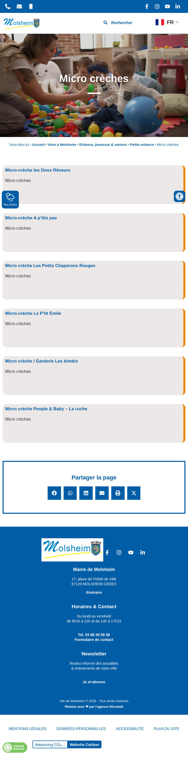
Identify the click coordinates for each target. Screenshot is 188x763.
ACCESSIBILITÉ (130, 729)
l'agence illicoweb (109, 707)
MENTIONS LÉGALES (27, 729)
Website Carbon (84, 744)
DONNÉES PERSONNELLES (81, 729)
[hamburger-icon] (146, 23)
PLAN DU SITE (166, 729)
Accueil (38, 145)
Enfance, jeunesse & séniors (103, 145)
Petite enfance (142, 145)
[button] (54, 493)
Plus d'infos (10, 199)
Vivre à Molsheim (62, 145)
